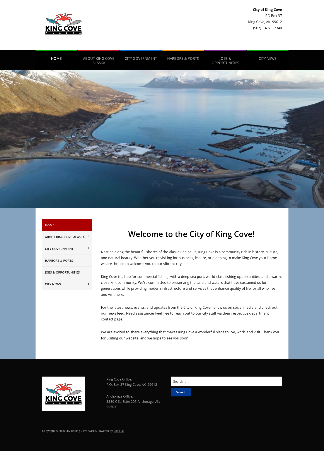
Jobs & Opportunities (225, 60)
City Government (141, 58)
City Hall (119, 431)
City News (267, 58)
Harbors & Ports (183, 58)
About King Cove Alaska (98, 60)
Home (56, 58)
